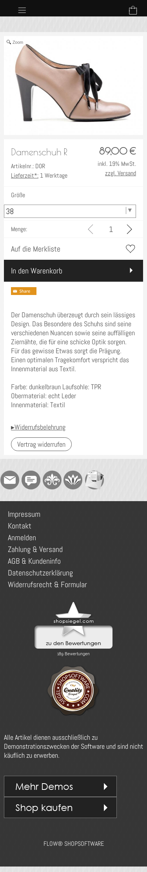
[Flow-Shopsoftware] (73, 480)
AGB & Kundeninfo (34, 561)
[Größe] (70, 211)
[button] (22, 10)
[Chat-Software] (31, 480)
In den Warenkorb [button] (36, 271)
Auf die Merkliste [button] (35, 249)
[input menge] (111, 229)
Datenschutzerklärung (40, 573)
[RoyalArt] (52, 480)
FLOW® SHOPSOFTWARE (74, 844)
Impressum (24, 514)
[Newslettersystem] (94, 480)
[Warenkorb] (133, 10)
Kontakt (19, 526)
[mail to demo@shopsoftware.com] (10, 480)
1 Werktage (39, 175)
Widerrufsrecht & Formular (47, 584)
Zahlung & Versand (35, 549)
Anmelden (22, 537)
